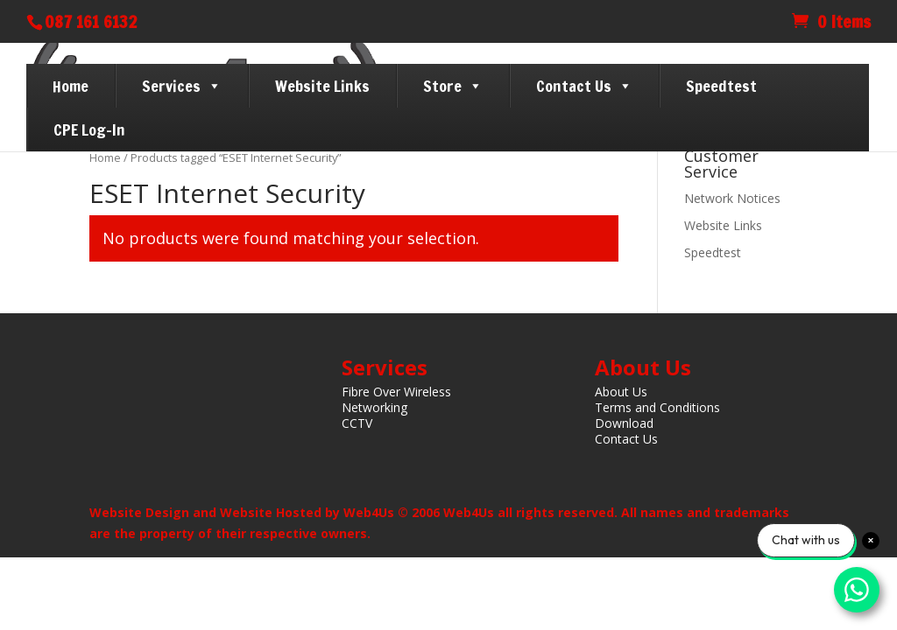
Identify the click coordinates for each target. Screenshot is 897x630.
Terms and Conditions (657, 407)
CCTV (357, 423)
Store (453, 86)
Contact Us (584, 86)
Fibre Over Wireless (396, 391)
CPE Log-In (89, 129)
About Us (621, 391)
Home (70, 85)
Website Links (322, 85)
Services (182, 86)
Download (624, 423)
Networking (374, 407)
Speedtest (721, 85)
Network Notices (732, 198)
